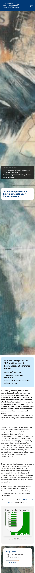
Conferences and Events (12, 172)
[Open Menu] (31, 5)
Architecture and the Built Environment (17, 170)
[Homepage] (10, 5)
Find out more (12, 562)
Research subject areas (10, 168)
